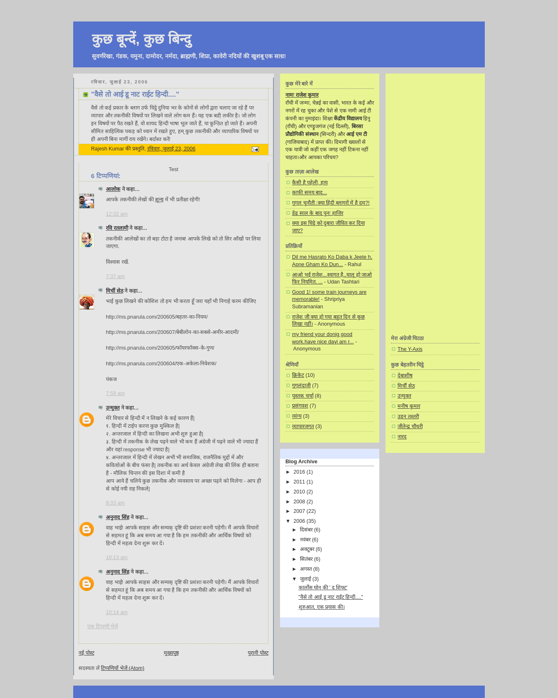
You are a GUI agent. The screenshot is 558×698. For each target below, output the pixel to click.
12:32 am (117, 214)
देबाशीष (405, 376)
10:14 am (117, 612)
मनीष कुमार (409, 406)
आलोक (113, 189)
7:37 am (115, 276)
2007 (300, 511)
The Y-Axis (410, 349)
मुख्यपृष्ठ (171, 653)
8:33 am (115, 503)
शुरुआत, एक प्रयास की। (322, 607)
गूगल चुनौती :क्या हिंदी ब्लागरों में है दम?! (331, 203)
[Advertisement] (435, 204)
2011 (300, 482)
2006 (300, 521)
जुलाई (306, 579)
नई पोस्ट (86, 653)
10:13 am (117, 557)
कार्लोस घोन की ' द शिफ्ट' (323, 588)
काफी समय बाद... (309, 192)
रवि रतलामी (117, 228)
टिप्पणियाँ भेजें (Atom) (122, 668)
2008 (300, 502)
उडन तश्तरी (408, 416)
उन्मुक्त (113, 408)
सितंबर (307, 559)
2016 (300, 472)
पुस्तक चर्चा (303, 396)
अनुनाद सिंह (117, 517)
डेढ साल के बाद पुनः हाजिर (317, 213)
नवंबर (306, 540)
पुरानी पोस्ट (258, 653)
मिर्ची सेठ (114, 291)
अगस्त (307, 569)
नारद (402, 437)
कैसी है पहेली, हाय (310, 183)
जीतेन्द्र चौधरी (410, 426)
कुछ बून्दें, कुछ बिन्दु (141, 39)
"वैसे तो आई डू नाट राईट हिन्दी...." (331, 597)
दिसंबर (307, 530)
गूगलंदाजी (301, 385)
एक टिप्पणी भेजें (102, 626)
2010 (300, 492)
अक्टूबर (308, 549)
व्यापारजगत (303, 426)
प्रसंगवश (300, 406)
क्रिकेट (298, 375)
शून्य (159, 199)
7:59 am (115, 393)
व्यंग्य (297, 416)
